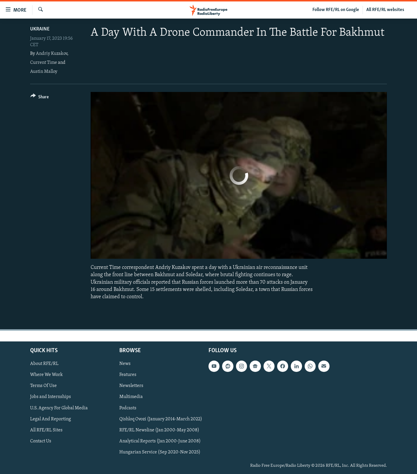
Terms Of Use (43, 386)
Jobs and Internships (50, 397)
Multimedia (131, 397)
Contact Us (40, 441)
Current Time (43, 62)
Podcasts (127, 408)
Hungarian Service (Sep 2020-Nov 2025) (159, 452)
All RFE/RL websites (385, 10)
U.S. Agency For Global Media (59, 408)
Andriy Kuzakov (51, 53)
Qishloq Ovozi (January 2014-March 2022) (160, 419)
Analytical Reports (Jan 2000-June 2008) (160, 441)
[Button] (39, 98)
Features (127, 374)
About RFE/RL (44, 363)
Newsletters (131, 386)
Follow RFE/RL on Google (335, 10)
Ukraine (40, 29)
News (125, 363)
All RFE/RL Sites (46, 430)
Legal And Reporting (50, 419)
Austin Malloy (43, 71)
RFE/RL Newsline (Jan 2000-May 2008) (159, 430)
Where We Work (46, 374)
